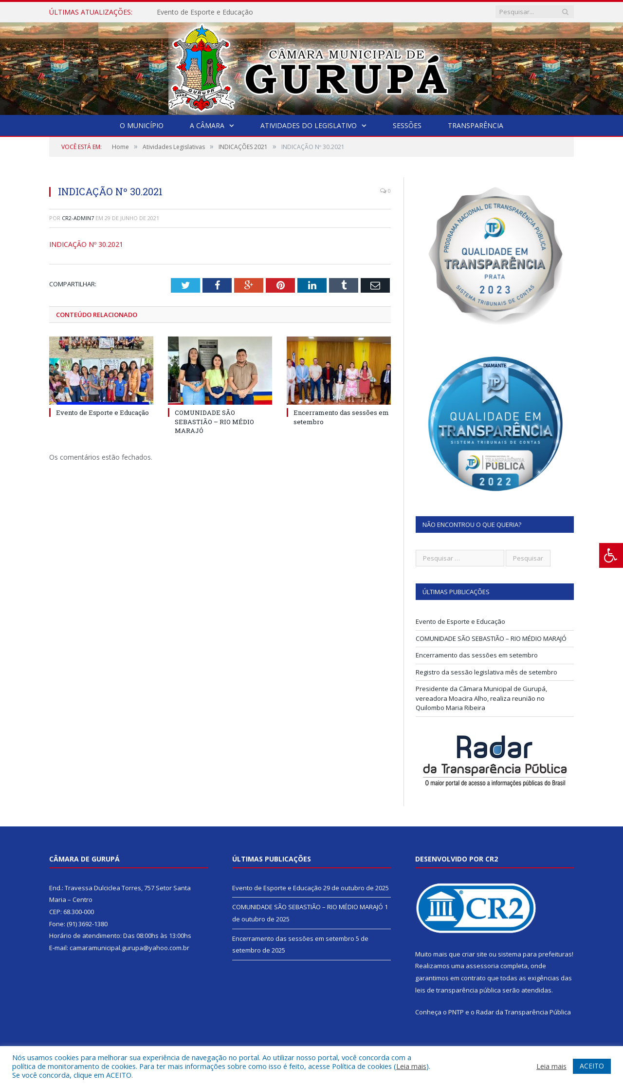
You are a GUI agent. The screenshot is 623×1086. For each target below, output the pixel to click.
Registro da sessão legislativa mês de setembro (486, 672)
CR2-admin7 (78, 218)
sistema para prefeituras (535, 954)
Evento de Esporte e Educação (205, 12)
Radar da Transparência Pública (523, 1012)
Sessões (407, 125)
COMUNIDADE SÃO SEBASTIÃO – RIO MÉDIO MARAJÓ (214, 421)
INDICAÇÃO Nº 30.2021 (86, 244)
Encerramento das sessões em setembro (477, 655)
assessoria (482, 965)
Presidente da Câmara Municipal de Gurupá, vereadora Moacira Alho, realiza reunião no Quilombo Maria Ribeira (481, 698)
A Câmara (207, 125)
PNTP (456, 1012)
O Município (142, 125)
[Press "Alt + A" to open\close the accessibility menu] (611, 555)
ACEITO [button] (592, 1065)
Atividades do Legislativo (308, 125)
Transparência (475, 125)
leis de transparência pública (458, 990)
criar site (474, 954)
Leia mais (411, 1066)
